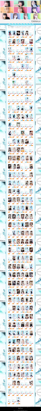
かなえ (9, 135)
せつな (26, 210)
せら (18, 185)
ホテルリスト (26, 24)
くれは (9, 310)
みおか (31, 285)
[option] (20, 11)
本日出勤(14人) (20, 26)
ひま (9, 285)
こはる (9, 210)
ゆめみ (18, 60)
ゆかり (26, 310)
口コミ (29, 24)
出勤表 (11, 24)
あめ (22, 285)
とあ (22, 260)
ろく (9, 235)
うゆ (31, 35)
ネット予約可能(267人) (29, 26)
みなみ (9, 335)
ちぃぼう (27, 235)
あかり (31, 185)
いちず (22, 185)
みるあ (14, 235)
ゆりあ (18, 110)
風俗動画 (23, 24)
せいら (22, 160)
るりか (26, 35)
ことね (22, 235)
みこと (18, 360)
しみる (22, 35)
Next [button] (39, 12)
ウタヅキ (27, 110)
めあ (22, 135)
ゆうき (22, 335)
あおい (31, 135)
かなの (31, 335)
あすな (26, 160)
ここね (9, 385)
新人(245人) (23, 26)
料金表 (20, 24)
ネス (9, 110)
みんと (31, 110)
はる (18, 235)
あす (31, 160)
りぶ (18, 160)
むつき (26, 285)
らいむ (31, 360)
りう (9, 260)
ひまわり (18, 135)
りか (31, 60)
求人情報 (32, 24)
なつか (14, 335)
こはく (14, 385)
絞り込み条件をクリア (12, 26)
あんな (26, 335)
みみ (18, 335)
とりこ (26, 385)
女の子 (14, 24)
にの (18, 285)
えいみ (26, 135)
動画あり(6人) (26, 26)
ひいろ (18, 385)
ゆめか (9, 35)
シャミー (14, 110)
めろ (18, 260)
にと (18, 35)
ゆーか (18, 210)
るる (18, 310)
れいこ (9, 60)
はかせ (22, 110)
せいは (31, 260)
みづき (9, 160)
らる (31, 385)
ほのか (31, 85)
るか (31, 210)
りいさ (31, 235)
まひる (9, 360)
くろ (9, 85)
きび (9, 185)
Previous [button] (1, 12)
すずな (22, 310)
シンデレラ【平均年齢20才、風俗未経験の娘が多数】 (19, 410)
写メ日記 (17, 24)
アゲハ (22, 60)
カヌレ (22, 385)
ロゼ (31, 310)
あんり (14, 260)
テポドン (22, 85)
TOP (8, 24)
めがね (18, 85)
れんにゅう (23, 360)
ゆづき (14, 310)
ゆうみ (22, 210)
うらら (14, 360)
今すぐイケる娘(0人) (17, 26)
